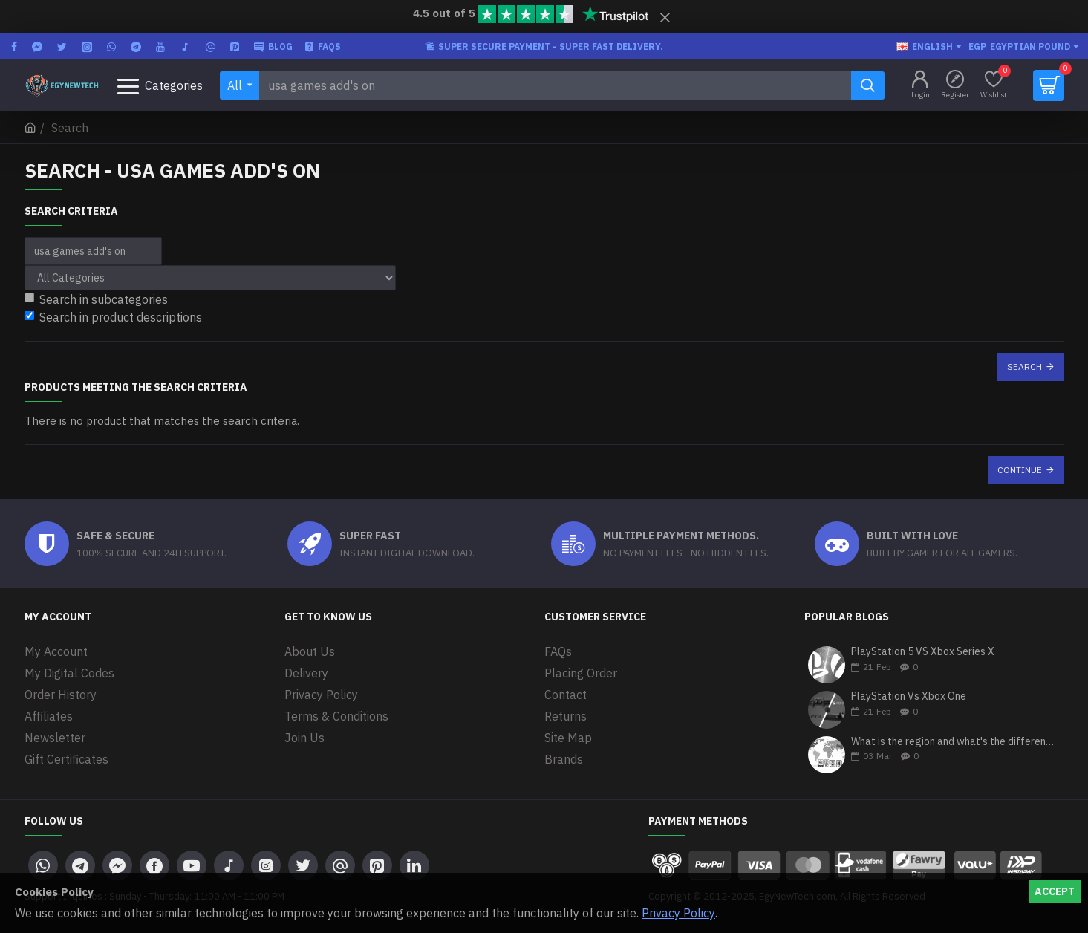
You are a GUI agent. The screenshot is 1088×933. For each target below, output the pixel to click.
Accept (1055, 891)
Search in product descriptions (113, 317)
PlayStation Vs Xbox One (908, 696)
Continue (1019, 469)
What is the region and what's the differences (953, 741)
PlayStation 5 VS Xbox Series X (922, 651)
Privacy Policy (678, 913)
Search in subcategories (96, 299)
